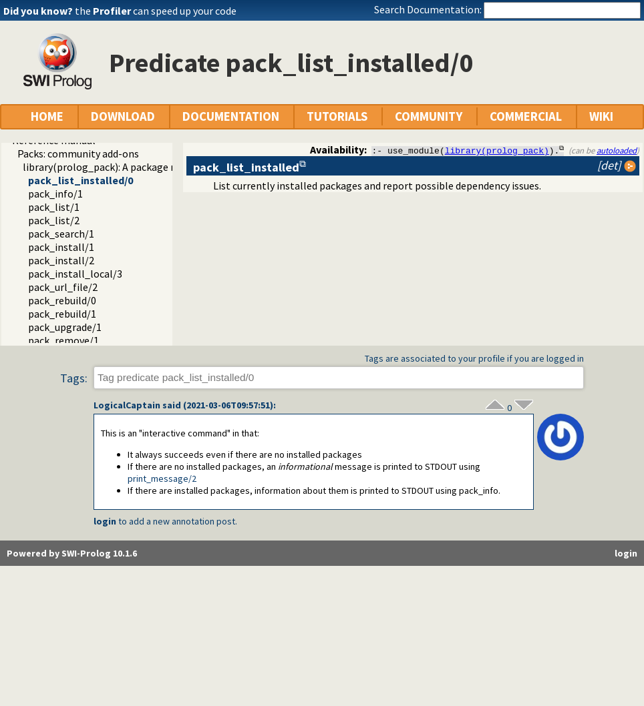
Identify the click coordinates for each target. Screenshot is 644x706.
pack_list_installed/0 (80, 180)
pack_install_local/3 (75, 273)
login (105, 521)
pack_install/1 (61, 247)
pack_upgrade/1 (65, 327)
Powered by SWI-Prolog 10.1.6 (72, 553)
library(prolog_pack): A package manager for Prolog (142, 166)
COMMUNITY (428, 116)
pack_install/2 (61, 260)
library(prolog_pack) (497, 150)
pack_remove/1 (63, 340)
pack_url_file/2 (63, 287)
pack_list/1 (53, 207)
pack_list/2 (53, 220)
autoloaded (617, 150)
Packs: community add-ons (78, 153)
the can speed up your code (155, 10)
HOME (47, 116)
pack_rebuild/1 (62, 313)
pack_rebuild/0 (62, 300)
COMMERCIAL (526, 116)
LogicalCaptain (127, 405)
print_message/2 (162, 478)
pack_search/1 (61, 233)
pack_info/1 (55, 193)
